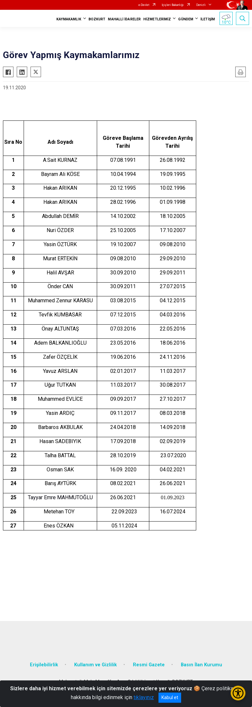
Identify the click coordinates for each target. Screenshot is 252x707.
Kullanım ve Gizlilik (95, 665)
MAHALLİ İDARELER (124, 19)
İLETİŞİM (207, 19)
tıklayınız (144, 697)
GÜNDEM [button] (185, 19)
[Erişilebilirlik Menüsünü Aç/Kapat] (238, 693)
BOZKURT (97, 19)
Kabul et (169, 697)
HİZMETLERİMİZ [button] (157, 19)
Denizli (201, 5)
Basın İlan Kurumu (201, 665)
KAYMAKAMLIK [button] (68, 19)
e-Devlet (143, 5)
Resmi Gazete (149, 665)
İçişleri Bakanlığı (173, 5)
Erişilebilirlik (44, 665)
